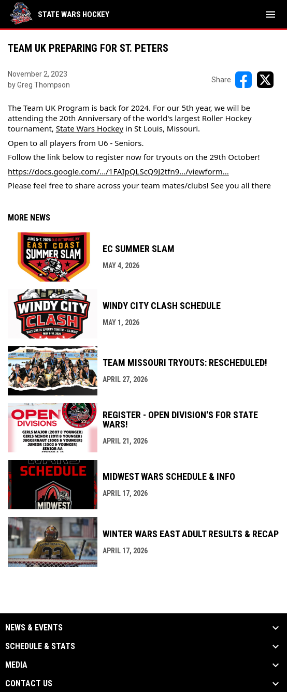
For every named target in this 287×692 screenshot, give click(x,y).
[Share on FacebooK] (243, 79)
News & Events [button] (34, 628)
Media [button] (16, 665)
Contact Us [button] (28, 684)
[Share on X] (265, 79)
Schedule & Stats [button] (40, 646)
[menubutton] (270, 14)
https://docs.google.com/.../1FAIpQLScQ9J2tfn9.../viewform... (118, 171)
